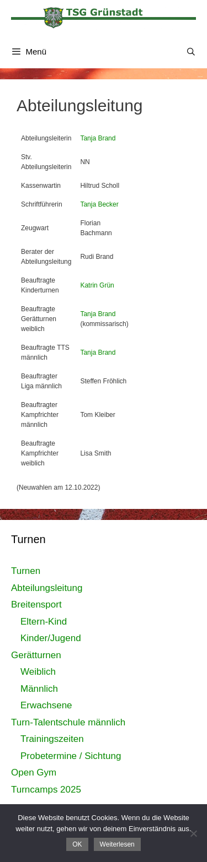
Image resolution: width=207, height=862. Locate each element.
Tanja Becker (99, 204)
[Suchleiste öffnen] (191, 51)
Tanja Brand (97, 138)
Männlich (39, 689)
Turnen (25, 571)
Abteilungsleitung (46, 588)
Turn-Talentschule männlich (68, 722)
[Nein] (193, 833)
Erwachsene (46, 705)
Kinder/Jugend (50, 638)
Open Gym (33, 772)
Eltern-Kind (43, 621)
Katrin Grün (97, 285)
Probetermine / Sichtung (70, 756)
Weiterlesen (117, 844)
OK (77, 844)
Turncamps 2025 (46, 789)
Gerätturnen (36, 655)
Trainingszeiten (52, 739)
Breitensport (36, 604)
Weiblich (38, 671)
